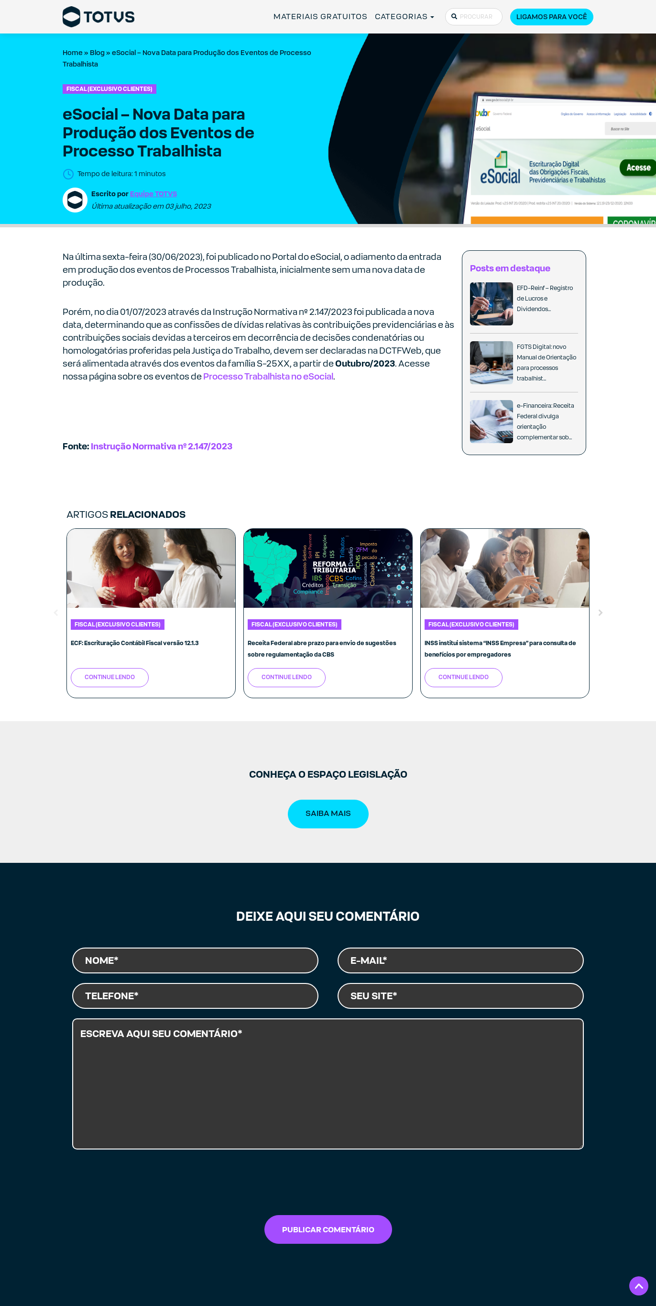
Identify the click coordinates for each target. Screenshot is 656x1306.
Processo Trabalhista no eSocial (268, 376)
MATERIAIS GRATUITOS (320, 16)
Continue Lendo (110, 677)
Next (600, 613)
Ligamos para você (551, 17)
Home (73, 52)
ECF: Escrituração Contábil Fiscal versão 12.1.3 (135, 643)
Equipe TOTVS (153, 194)
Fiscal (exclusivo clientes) (109, 89)
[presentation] (328, 1185)
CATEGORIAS (401, 16)
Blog (97, 52)
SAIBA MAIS (328, 813)
